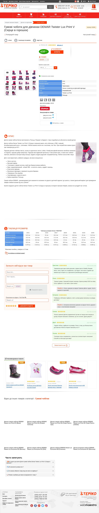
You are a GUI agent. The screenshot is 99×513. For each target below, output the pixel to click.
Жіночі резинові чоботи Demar (23, 502)
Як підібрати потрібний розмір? (16, 253)
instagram (50, 505)
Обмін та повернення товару (7, 503)
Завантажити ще (61, 345)
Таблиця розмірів (24, 40)
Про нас (5, 1)
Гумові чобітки (40, 22)
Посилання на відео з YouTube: (16, 297)
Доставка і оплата (13, 1)
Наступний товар (89, 34)
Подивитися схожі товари (47, 76)
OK (55, 67)
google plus (43, 505)
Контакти (42, 1)
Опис (10, 40)
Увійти (84, 1)
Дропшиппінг (35, 1)
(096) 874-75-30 (47, 115)
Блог (3, 494)
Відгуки (39, 40)
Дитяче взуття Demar (22, 495)
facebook (39, 505)
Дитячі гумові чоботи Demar (22, 498)
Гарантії (4, 500)
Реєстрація (93, 1)
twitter (47, 505)
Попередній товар (12, 34)
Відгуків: (60, 45)
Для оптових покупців (24, 1)
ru (78, 1)
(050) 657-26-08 (47, 118)
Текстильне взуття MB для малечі (22, 505)
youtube (36, 505)
